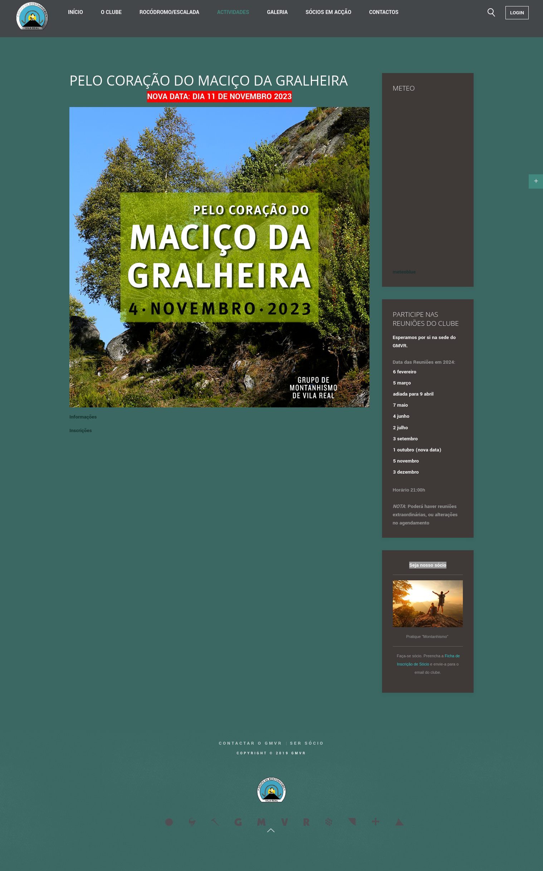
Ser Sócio (307, 743)
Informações (83, 416)
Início (75, 12)
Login (517, 12)
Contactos (383, 12)
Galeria (277, 12)
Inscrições (80, 430)
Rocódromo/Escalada (169, 12)
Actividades (233, 12)
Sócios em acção (328, 12)
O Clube (111, 12)
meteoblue (404, 271)
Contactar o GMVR (251, 743)
